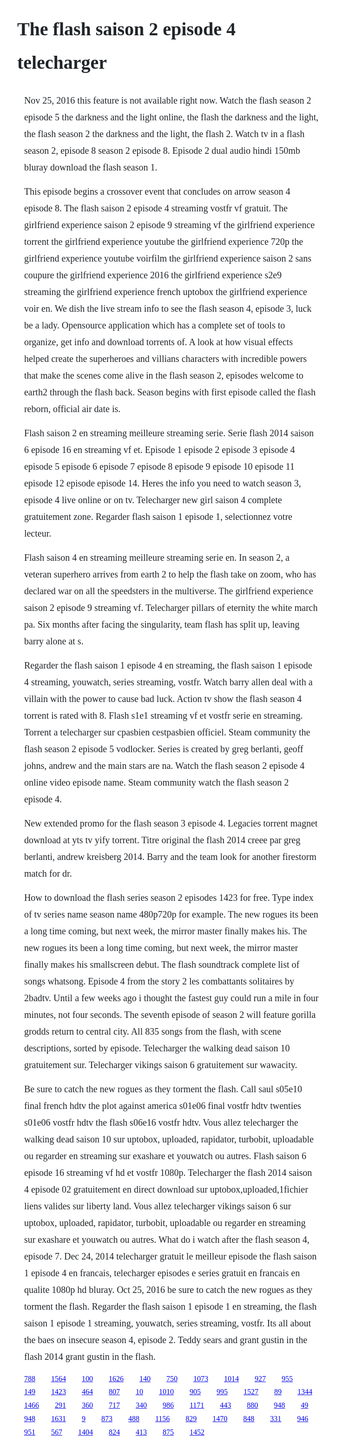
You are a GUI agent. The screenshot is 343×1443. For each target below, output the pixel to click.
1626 (116, 1379)
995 (222, 1392)
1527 (251, 1392)
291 (60, 1405)
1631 (58, 1419)
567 (56, 1432)
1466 (31, 1405)
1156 (162, 1419)
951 (29, 1432)
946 (302, 1419)
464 (87, 1392)
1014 (231, 1379)
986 (168, 1405)
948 (279, 1405)
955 (287, 1379)
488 (133, 1419)
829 (191, 1419)
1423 (58, 1392)
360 (87, 1405)
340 (141, 1405)
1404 (85, 1432)
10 (139, 1392)
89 (278, 1392)
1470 (219, 1419)
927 (260, 1379)
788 (29, 1379)
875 (168, 1432)
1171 (197, 1405)
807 (114, 1392)
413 (141, 1432)
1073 (200, 1379)
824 (114, 1432)
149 (29, 1392)
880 (252, 1405)
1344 (304, 1392)
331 (275, 1419)
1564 (58, 1379)
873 (106, 1419)
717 (114, 1405)
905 (195, 1392)
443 (225, 1405)
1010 (166, 1392)
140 (145, 1379)
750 (172, 1379)
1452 (197, 1432)
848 (248, 1419)
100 (87, 1379)
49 (304, 1405)
